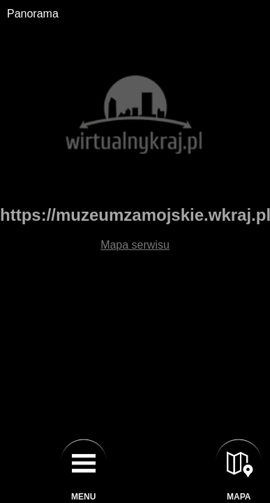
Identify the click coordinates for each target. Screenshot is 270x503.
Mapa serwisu (135, 245)
